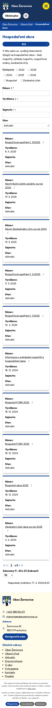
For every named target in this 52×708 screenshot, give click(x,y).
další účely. (32, 689)
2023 (33, 69)
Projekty (9, 676)
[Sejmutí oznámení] (26, 115)
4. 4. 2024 (10, 539)
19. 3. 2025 (11, 196)
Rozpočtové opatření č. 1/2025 (25, 315)
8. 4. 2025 (10, 151)
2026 (33, 75)
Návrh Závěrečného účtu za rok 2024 (26, 230)
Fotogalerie (11, 668)
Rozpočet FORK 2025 (19, 402)
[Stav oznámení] (26, 125)
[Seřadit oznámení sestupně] (13, 88)
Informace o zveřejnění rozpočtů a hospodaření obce (24, 359)
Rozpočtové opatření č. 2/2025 (25, 274)
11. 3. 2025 (10, 283)
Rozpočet (11, 80)
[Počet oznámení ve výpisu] (8, 575)
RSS (35, 44)
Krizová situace (13, 661)
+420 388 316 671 (15, 611)
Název (7, 88)
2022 (21, 69)
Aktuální (9, 166)
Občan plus (11, 15)
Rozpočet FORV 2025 (19, 444)
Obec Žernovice (10, 24)
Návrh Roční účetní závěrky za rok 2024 (24, 185)
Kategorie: (8, 69)
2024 (9, 75)
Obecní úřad (26, 24)
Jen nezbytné (27, 704)
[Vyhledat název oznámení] (26, 93)
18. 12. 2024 (11, 370)
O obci (8, 665)
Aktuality (10, 657)
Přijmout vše (12, 704)
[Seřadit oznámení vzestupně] (13, 87)
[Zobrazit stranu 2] (11, 565)
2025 (21, 75)
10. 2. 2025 (11, 325)
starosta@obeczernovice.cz (21, 616)
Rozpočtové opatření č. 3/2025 (25, 142)
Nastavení (40, 704)
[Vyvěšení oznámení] (26, 104)
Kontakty (10, 672)
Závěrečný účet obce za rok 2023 (23, 528)
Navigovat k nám (15, 636)
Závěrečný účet (31, 80)
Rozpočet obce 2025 (19, 485)
